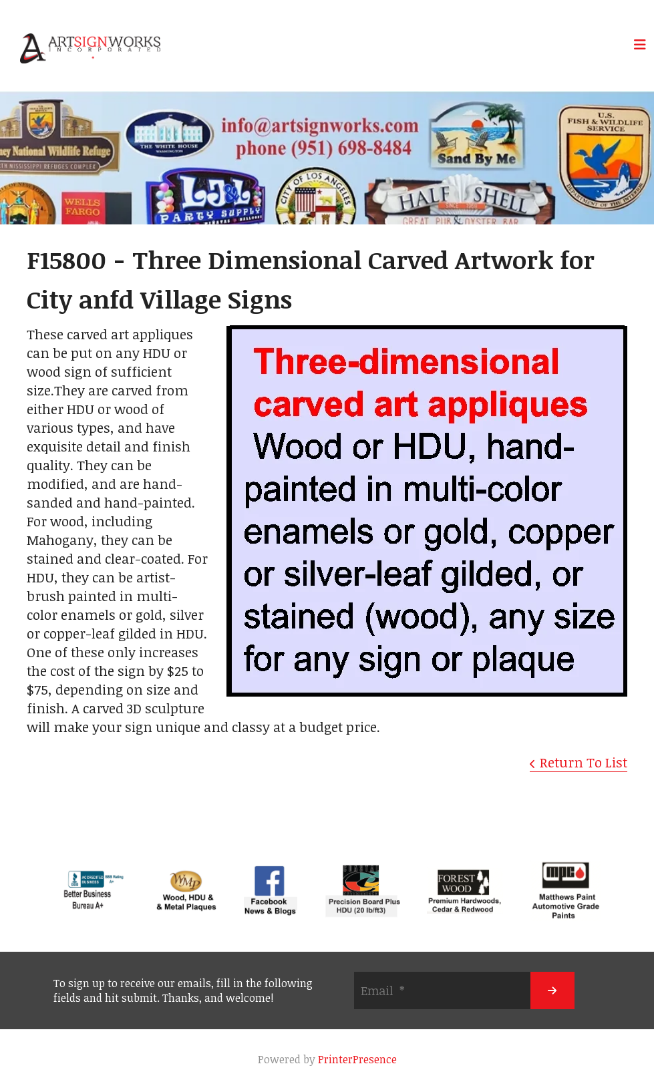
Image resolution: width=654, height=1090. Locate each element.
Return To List (583, 762)
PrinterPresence (357, 1059)
